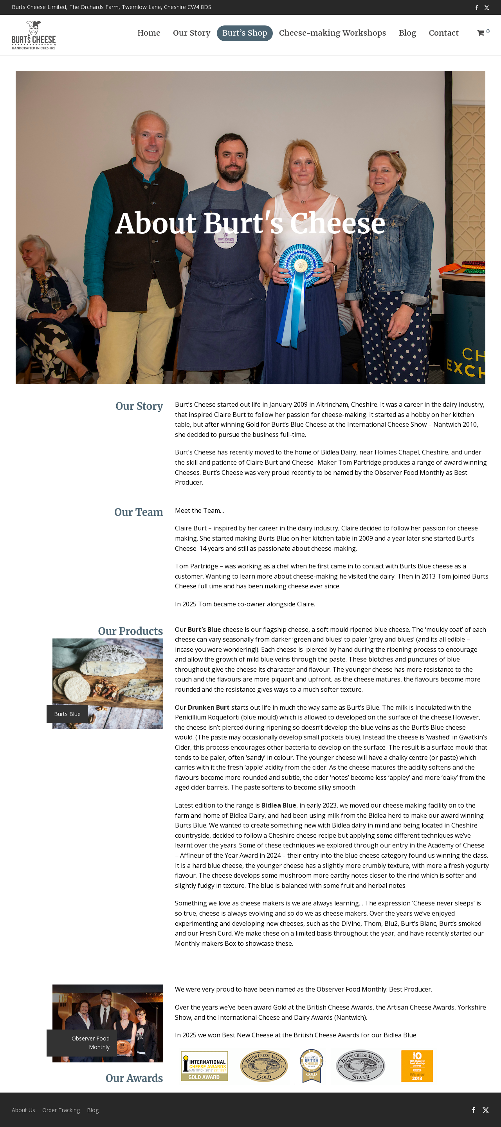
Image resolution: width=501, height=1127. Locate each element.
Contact (444, 36)
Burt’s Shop (244, 36)
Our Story (192, 36)
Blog (407, 36)
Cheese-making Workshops (332, 36)
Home (148, 36)
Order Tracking (61, 1109)
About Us (23, 1109)
